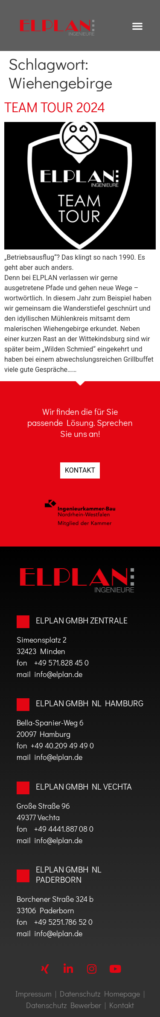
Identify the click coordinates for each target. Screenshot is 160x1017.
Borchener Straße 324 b (55, 899)
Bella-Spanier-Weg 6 (50, 722)
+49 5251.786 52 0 (63, 922)
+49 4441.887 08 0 (63, 829)
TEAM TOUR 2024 (54, 107)
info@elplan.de (56, 674)
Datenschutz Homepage (100, 994)
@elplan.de (64, 933)
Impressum (33, 994)
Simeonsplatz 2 (42, 640)
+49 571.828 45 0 (61, 662)
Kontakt (121, 1005)
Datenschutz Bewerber (63, 1005)
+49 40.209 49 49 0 (62, 745)
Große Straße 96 (43, 806)
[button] (137, 25)
